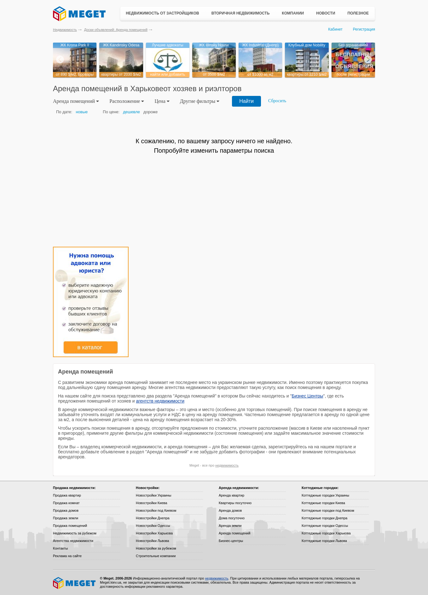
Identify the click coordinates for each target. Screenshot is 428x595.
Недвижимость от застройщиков (162, 13)
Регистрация (364, 29)
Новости (325, 13)
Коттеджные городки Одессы (325, 525)
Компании (293, 13)
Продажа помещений (70, 525)
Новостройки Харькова (154, 533)
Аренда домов (230, 510)
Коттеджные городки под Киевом (328, 510)
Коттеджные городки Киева (323, 503)
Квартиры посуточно (235, 503)
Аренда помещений (234, 533)
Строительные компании (156, 556)
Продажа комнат (66, 503)
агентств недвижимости (160, 401)
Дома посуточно (232, 518)
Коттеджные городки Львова (324, 541)
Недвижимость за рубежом (74, 533)
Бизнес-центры (231, 541)
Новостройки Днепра (153, 518)
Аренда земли (230, 525)
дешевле (131, 111)
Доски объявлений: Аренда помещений (115, 30)
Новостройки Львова (152, 541)
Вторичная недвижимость (240, 13)
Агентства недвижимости (73, 541)
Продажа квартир (67, 495)
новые (82, 111)
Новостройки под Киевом (156, 510)
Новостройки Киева (151, 503)
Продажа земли (65, 518)
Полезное (358, 13)
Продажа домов (65, 510)
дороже (150, 111)
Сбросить (277, 100)
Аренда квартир (231, 495)
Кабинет (335, 29)
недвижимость (227, 465)
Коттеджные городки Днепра (324, 518)
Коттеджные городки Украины (325, 495)
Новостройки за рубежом (156, 548)
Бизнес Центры (307, 395)
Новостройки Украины (153, 495)
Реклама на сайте (67, 556)
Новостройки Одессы (153, 525)
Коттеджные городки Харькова (326, 533)
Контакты (60, 548)
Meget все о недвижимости (74, 583)
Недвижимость (65, 30)
